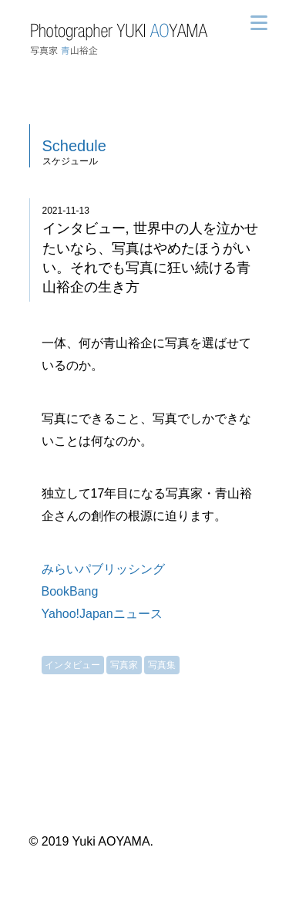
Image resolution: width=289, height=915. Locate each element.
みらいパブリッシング (103, 569)
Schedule (74, 145)
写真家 (124, 665)
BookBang (70, 591)
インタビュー (72, 665)
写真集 (162, 665)
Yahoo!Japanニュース (102, 613)
